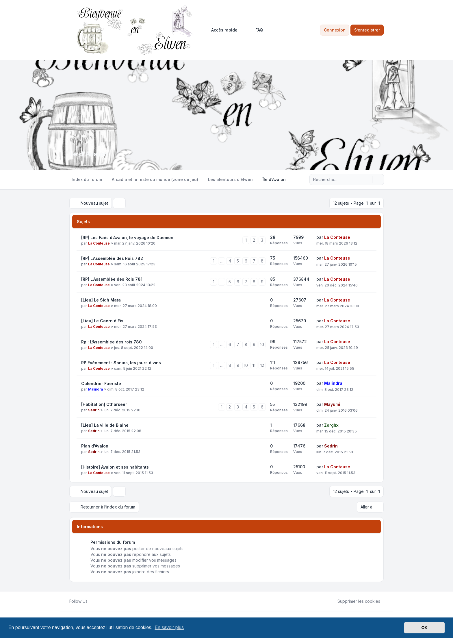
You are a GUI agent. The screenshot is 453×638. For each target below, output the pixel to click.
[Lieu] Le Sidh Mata (101, 299)
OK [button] (424, 627)
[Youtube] (102, 601)
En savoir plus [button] (169, 627)
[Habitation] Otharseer (104, 404)
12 (262, 365)
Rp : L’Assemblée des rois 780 (111, 341)
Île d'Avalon (88, 154)
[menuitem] (221, 30)
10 (262, 344)
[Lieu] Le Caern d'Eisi (103, 320)
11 (254, 365)
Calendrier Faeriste (101, 383)
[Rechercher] (367, 179)
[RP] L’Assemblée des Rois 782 (112, 258)
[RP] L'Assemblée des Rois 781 (111, 279)
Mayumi (332, 404)
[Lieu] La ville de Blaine (105, 425)
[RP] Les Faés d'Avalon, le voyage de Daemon (127, 237)
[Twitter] (97, 601)
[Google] (107, 601)
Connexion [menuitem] (335, 29)
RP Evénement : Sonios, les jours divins (121, 362)
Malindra (95, 389)
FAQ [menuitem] (255, 30)
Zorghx (331, 425)
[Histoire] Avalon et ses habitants (115, 467)
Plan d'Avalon (94, 445)
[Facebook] (93, 601)
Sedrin (93, 410)
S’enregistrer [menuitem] (367, 29)
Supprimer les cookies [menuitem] (355, 601)
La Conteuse (99, 243)
